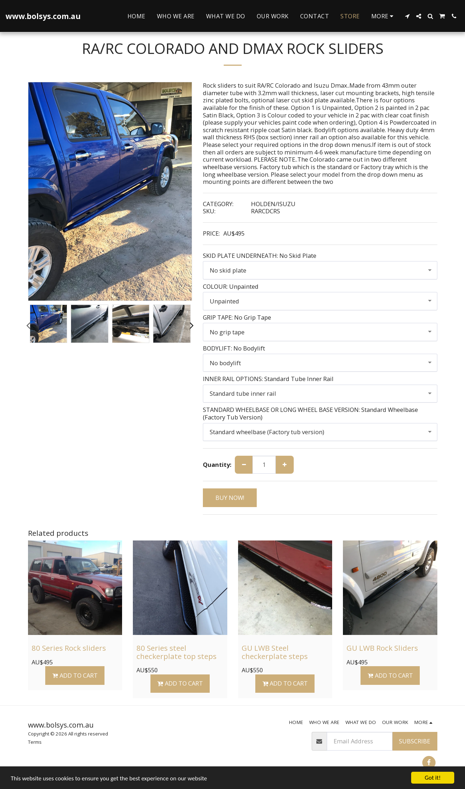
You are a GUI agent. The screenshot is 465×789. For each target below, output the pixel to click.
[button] (407, 16)
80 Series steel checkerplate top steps (176, 652)
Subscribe (414, 741)
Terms (35, 742)
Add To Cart (75, 675)
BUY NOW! (229, 497)
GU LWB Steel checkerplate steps (275, 652)
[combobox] (320, 270)
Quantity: (217, 465)
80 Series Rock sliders (69, 648)
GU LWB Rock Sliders (382, 648)
